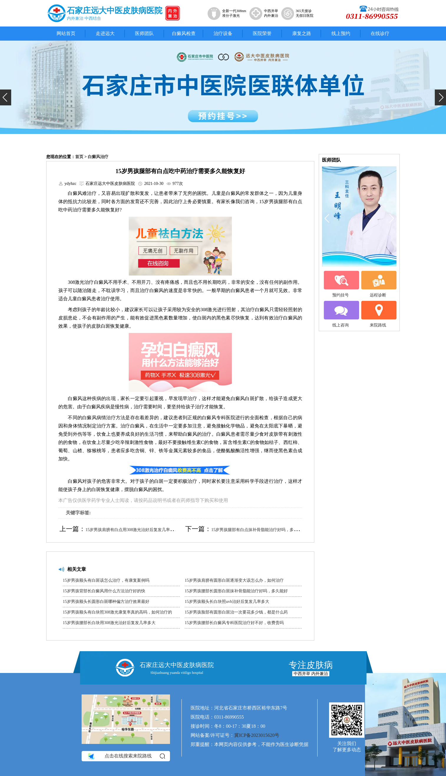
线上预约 (340, 33)
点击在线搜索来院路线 (126, 756)
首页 (79, 157)
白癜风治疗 (98, 157)
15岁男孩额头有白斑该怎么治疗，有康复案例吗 (106, 580)
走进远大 (105, 33)
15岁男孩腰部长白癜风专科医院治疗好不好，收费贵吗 (234, 623)
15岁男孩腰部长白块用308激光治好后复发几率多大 (109, 623)
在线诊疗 (380, 33)
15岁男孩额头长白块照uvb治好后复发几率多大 (227, 601)
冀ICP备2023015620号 (256, 735)
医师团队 (144, 33)
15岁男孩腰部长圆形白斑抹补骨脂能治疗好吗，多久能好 (236, 591)
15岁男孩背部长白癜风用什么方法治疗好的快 (104, 591)
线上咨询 (340, 314)
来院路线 (378, 314)
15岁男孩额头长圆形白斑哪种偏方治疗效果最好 (106, 601)
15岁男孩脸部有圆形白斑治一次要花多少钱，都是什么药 (236, 612)
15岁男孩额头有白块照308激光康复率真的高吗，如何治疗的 (117, 612)
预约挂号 (340, 284)
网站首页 (66, 33)
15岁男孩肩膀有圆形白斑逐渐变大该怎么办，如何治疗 (234, 580)
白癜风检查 (184, 33)
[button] (5, 97)
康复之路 (301, 33)
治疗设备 (223, 33)
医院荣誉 (262, 33)
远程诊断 (378, 284)
